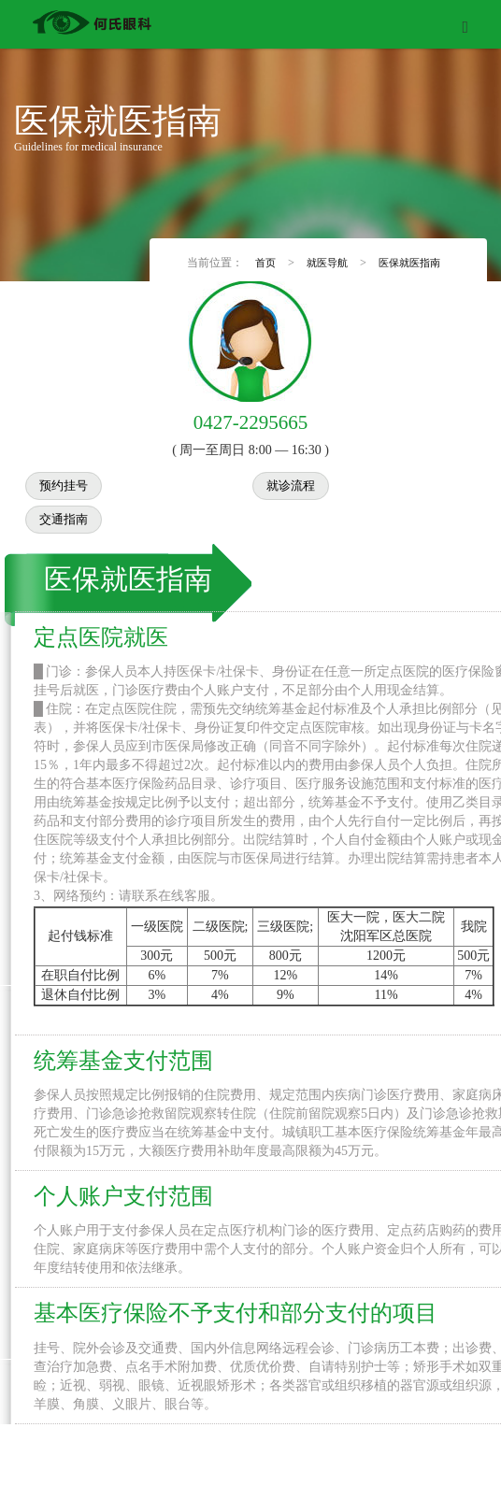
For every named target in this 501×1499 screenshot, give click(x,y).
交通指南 (63, 514)
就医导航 (328, 259)
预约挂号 (63, 481)
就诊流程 (290, 481)
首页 (267, 259)
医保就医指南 (409, 259)
